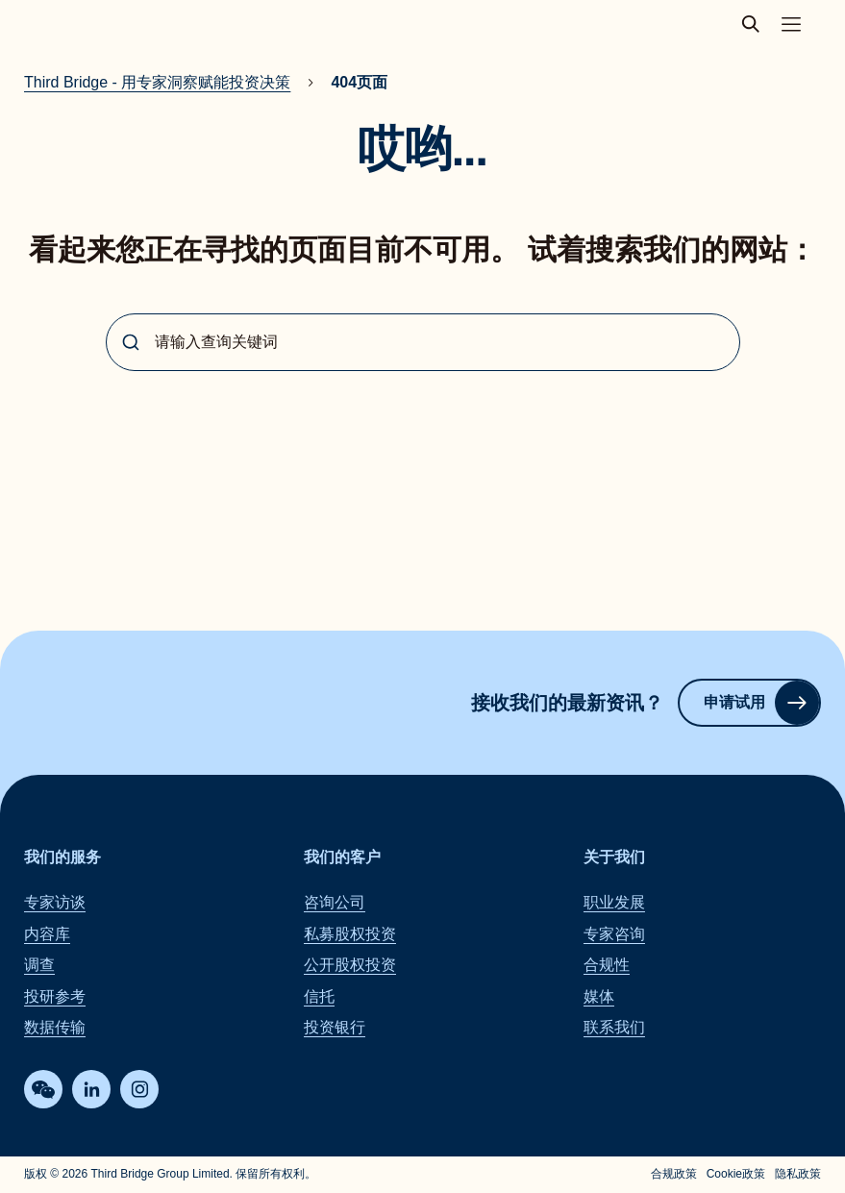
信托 (319, 996)
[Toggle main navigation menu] (791, 24)
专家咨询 (614, 934)
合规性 (607, 965)
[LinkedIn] (91, 1090)
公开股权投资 (350, 965)
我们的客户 (342, 857)
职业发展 (614, 903)
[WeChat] (43, 1090)
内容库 (47, 934)
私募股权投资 (350, 934)
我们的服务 (62, 857)
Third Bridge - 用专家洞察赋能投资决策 (157, 82)
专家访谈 (55, 903)
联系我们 (614, 1027)
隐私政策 (798, 1174)
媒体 (599, 996)
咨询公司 (334, 903)
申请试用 (761, 703)
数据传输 (55, 1027)
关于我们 (614, 857)
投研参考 (55, 996)
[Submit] (131, 342)
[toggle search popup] (756, 24)
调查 (39, 965)
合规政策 (674, 1174)
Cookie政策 (736, 1174)
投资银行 (334, 1027)
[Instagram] (139, 1090)
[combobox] (423, 342)
